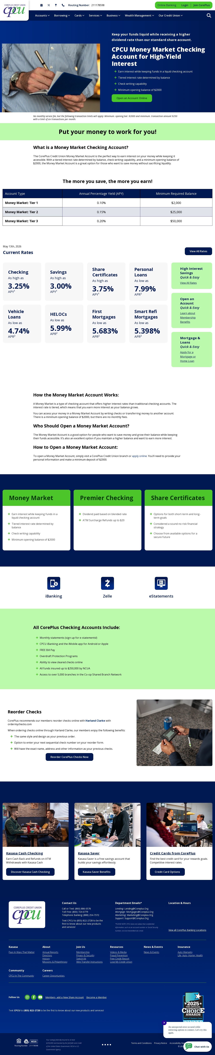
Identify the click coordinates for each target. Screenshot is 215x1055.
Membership (83, 952)
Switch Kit (81, 958)
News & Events (153, 947)
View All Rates (198, 251)
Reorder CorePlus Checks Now (69, 757)
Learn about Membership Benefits (188, 317)
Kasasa (13, 947)
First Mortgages (104, 314)
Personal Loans (143, 272)
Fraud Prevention (119, 955)
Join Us (80, 947)
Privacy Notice (160, 1043)
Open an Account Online (132, 98)
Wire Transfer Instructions (89, 961)
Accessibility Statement (180, 1043)
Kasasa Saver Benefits (96, 872)
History (46, 958)
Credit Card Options (167, 872)
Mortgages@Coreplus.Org (139, 911)
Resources (116, 947)
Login (184, 5)
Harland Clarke (95, 720)
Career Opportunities (53, 975)
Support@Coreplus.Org (136, 918)
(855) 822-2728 (85, 920)
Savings (58, 272)
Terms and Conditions (141, 1043)
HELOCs (58, 314)
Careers (47, 970)
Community (16, 970)
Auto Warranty (185, 952)
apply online (139, 456)
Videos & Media (118, 952)
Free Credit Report (119, 958)
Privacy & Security (85, 955)
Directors (47, 955)
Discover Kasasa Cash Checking (30, 872)
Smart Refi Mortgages (146, 314)
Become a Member (96, 997)
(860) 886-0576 (83, 908)
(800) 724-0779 (80, 911)
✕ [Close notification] (164, 1022)
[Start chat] (197, 1046)
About (46, 947)
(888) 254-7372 (91, 915)
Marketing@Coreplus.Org (140, 915)
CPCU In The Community (21, 975)
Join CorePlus (202, 5)
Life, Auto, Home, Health (190, 955)
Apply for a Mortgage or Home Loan (188, 356)
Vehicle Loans (16, 314)
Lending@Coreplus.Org (136, 908)
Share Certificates (105, 272)
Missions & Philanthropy (54, 961)
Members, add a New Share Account (64, 997)
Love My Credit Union (121, 961)
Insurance (184, 947)
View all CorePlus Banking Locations (187, 930)
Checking (18, 272)
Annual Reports (50, 952)
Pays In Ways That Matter (22, 952)
